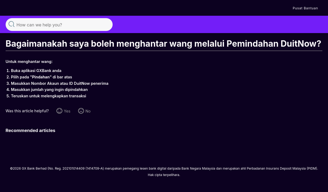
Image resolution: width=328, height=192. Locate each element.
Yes (67, 111)
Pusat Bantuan (305, 8)
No (87, 111)
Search (11, 24)
